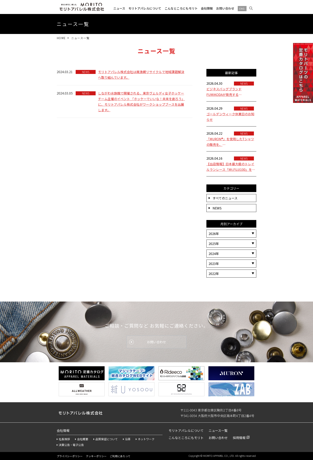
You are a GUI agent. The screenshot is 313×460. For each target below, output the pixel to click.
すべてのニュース (223, 198)
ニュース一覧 (218, 430)
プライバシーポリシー (70, 456)
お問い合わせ (225, 8)
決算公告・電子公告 (70, 445)
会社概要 (81, 439)
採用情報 (239, 437)
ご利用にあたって (120, 456)
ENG (242, 8)
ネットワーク (145, 439)
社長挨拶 (63, 439)
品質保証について (105, 439)
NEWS (215, 208)
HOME (61, 38)
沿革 (127, 439)
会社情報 (207, 8)
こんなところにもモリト (181, 8)
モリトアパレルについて (144, 8)
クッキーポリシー (96, 456)
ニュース (119, 8)
